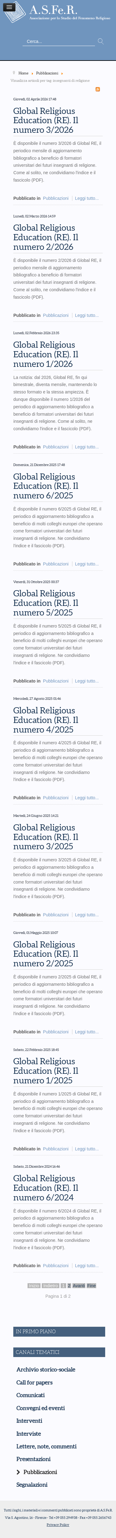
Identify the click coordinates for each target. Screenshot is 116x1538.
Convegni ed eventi (40, 1408)
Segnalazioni (31, 1485)
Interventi (29, 1421)
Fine (91, 1285)
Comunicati (30, 1395)
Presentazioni (33, 1459)
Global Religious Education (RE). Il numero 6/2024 (45, 1187)
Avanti (79, 1285)
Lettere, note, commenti (46, 1446)
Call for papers (34, 1383)
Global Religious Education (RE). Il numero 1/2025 (45, 1070)
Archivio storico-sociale (45, 1370)
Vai (100, 41)
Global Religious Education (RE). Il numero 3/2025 (45, 836)
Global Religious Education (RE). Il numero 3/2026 (45, 120)
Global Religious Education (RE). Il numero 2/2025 (45, 954)
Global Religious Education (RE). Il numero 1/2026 (45, 354)
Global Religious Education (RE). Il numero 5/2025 (45, 602)
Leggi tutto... (87, 198)
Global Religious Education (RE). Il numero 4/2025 (45, 719)
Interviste (28, 1434)
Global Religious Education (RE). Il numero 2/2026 (45, 237)
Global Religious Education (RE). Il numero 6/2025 (45, 486)
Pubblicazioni (56, 198)
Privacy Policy (58, 1525)
